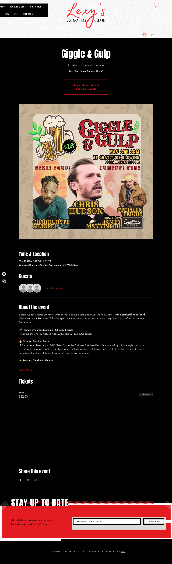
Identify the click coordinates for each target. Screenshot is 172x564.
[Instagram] (4, 281)
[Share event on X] (28, 480)
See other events (86, 88)
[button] (156, 6)
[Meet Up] (4, 274)
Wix (123, 551)
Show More (25, 369)
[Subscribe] (153, 521)
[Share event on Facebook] (20, 480)
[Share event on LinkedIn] (36, 480)
